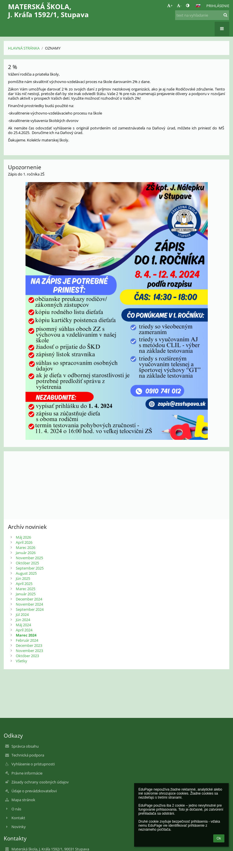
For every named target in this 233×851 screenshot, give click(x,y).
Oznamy (52, 48)
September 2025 (30, 568)
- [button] (179, 5)
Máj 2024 (23, 624)
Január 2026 (26, 552)
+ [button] (170, 5)
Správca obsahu (25, 746)
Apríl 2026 (24, 542)
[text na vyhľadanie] (202, 15)
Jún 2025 (23, 578)
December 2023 (29, 645)
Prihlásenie (217, 5)
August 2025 (26, 573)
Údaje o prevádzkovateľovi (34, 790)
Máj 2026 (23, 537)
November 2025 (29, 557)
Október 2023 (27, 655)
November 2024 (29, 604)
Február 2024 (27, 640)
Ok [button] (219, 838)
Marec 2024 (26, 635)
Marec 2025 (25, 588)
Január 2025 (26, 593)
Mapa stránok (23, 799)
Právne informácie (26, 773)
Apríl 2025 (24, 583)
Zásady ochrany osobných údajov (40, 782)
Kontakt (18, 817)
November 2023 (29, 650)
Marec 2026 (25, 547)
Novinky (18, 826)
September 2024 (30, 609)
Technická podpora (27, 755)
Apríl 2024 (24, 630)
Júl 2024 (22, 614)
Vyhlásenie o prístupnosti (33, 764)
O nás (16, 808)
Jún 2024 (23, 619)
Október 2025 (27, 563)
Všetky (21, 660)
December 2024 (29, 599)
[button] (198, 5)
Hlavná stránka (24, 48)
